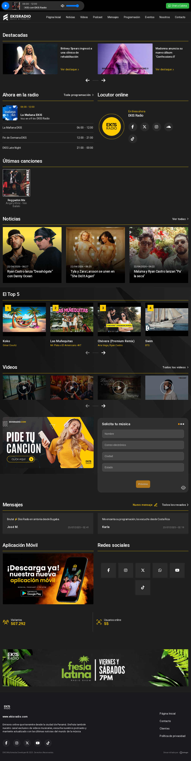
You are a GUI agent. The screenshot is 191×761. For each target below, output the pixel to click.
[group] (24, 325)
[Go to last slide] (88, 80)
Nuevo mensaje (145, 505)
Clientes (165, 728)
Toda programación (79, 95)
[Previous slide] (88, 353)
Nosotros (164, 17)
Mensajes (113, 17)
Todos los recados (175, 504)
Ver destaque (70, 69)
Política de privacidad (172, 736)
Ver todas (180, 219)
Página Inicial (53, 17)
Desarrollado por (175, 752)
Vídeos (84, 17)
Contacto (180, 17)
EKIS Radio (43, 118)
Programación (132, 17)
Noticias (70, 17)
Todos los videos (175, 367)
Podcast (97, 17)
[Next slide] (103, 80)
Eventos (149, 17)
